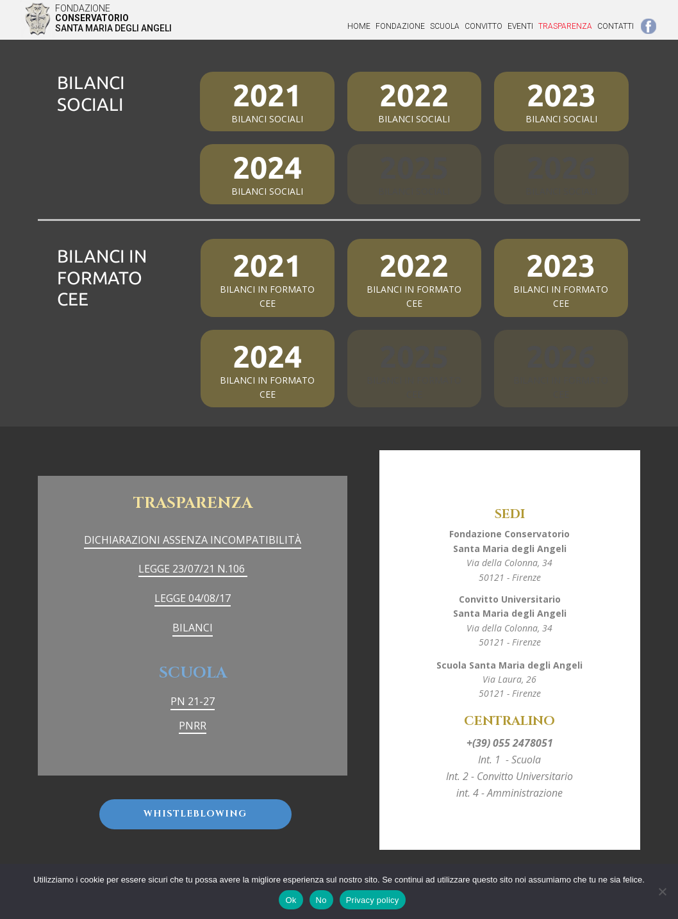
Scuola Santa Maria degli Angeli (509, 665)
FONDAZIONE (400, 26)
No (321, 900)
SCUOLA (444, 26)
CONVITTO (483, 26)
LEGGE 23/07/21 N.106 (192, 569)
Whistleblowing (195, 814)
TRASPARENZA (565, 26)
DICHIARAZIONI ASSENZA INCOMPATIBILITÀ (192, 540)
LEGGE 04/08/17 (192, 598)
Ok (290, 900)
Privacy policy (372, 900)
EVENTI (520, 26)
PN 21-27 (192, 701)
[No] (662, 891)
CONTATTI (615, 26)
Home (358, 26)
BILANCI (192, 628)
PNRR (192, 726)
